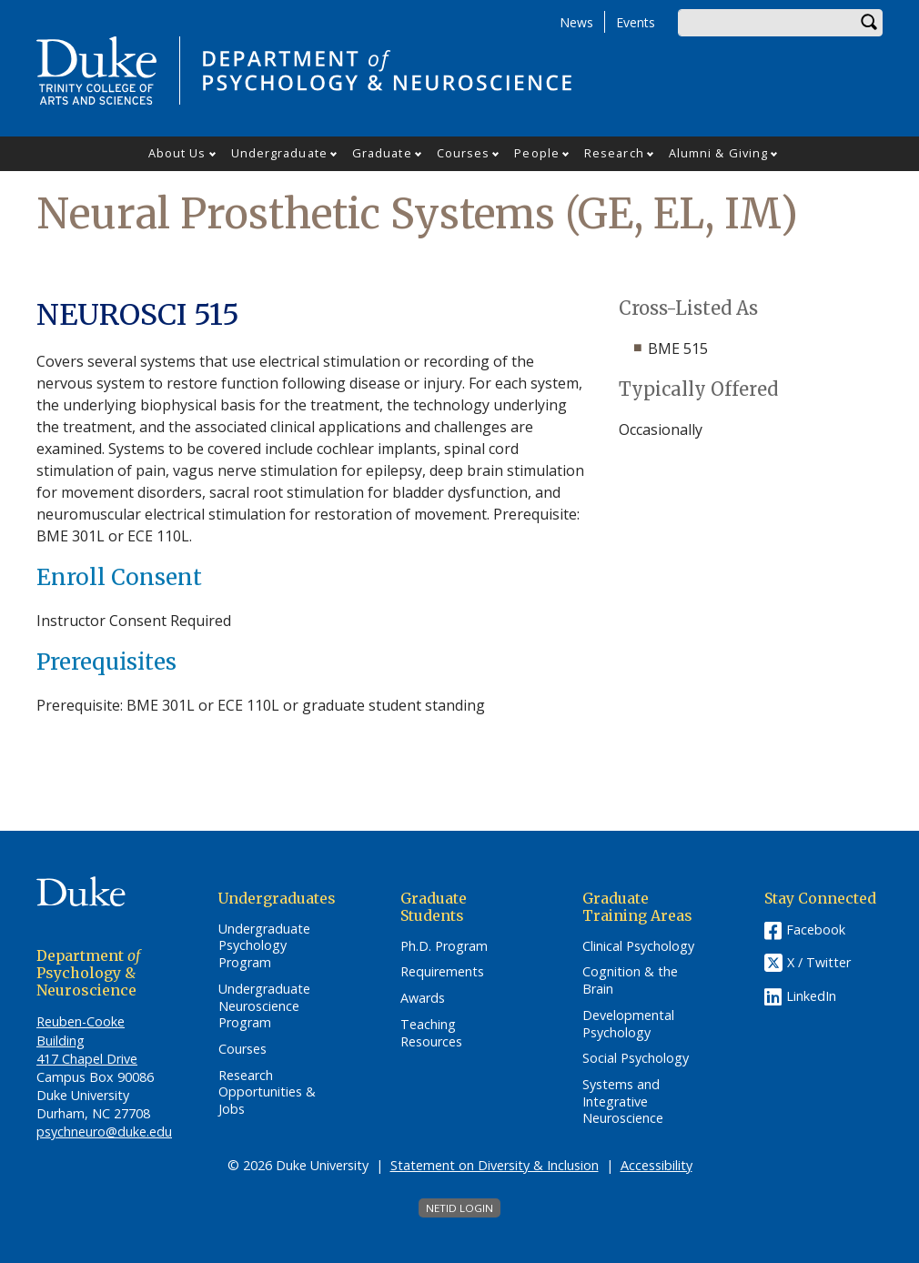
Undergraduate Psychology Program (264, 946)
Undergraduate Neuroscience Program (264, 1006)
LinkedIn (811, 996)
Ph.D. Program (444, 946)
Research (614, 153)
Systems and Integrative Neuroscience (622, 1101)
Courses (463, 153)
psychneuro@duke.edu (104, 1131)
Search (869, 22)
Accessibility (656, 1165)
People (537, 153)
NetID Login (459, 1208)
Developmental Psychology (628, 1024)
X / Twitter (819, 962)
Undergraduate (279, 153)
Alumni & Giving (719, 153)
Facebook (815, 929)
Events (635, 22)
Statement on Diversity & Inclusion (494, 1165)
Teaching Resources (431, 1033)
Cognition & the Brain (630, 980)
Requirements (442, 972)
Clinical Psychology (638, 946)
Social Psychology (635, 1058)
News (576, 22)
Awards (422, 998)
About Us (177, 153)
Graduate (382, 153)
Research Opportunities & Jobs (267, 1092)
